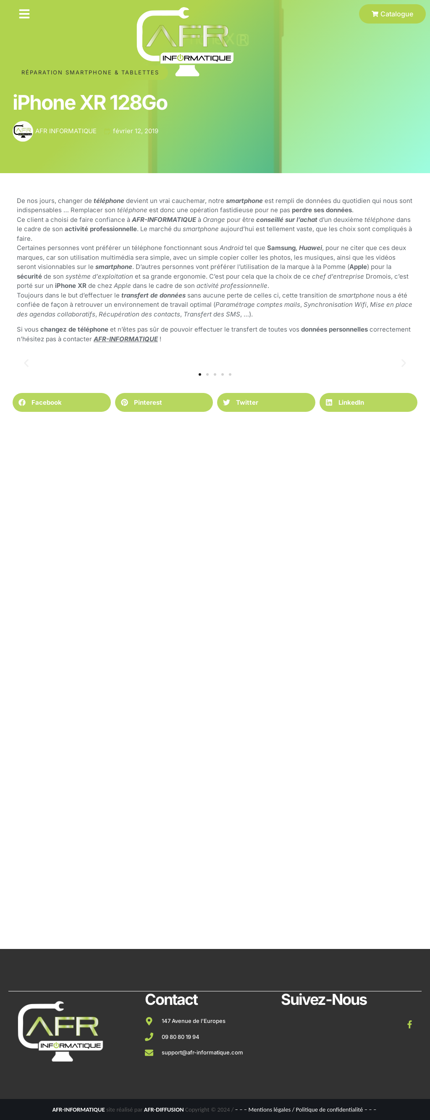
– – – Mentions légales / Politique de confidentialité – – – (306, 1109)
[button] (24, 14)
